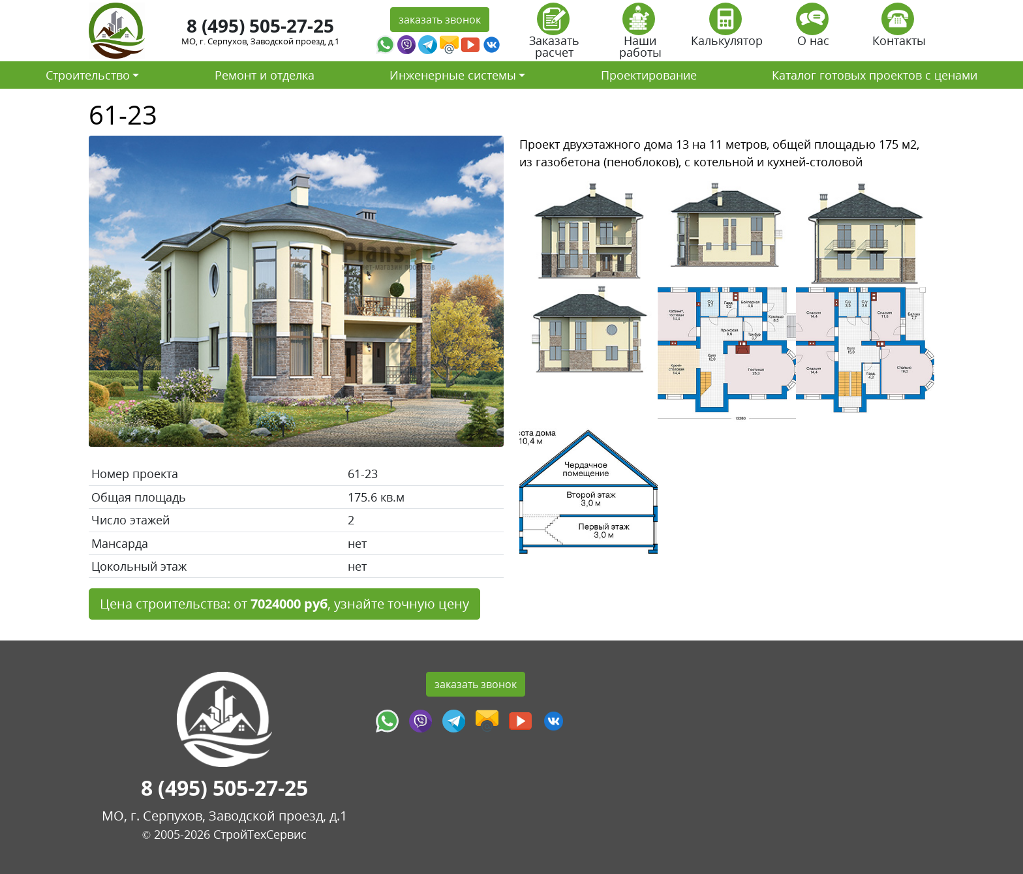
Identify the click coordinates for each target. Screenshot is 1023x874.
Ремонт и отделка (264, 75)
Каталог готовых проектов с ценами (874, 75)
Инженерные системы (452, 75)
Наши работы (640, 35)
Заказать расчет (554, 35)
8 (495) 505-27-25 (260, 25)
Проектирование (649, 75)
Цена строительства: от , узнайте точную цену (284, 603)
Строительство (88, 75)
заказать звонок (440, 19)
